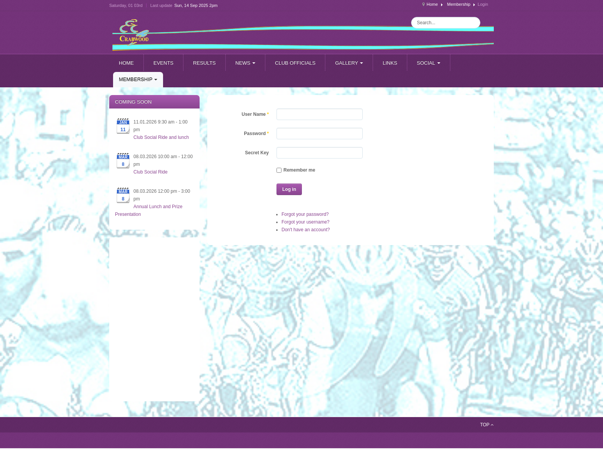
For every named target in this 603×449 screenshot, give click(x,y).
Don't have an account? (306, 229)
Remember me (296, 170)
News (245, 63)
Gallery (349, 63)
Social (428, 63)
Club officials (295, 63)
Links (390, 63)
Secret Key (257, 152)
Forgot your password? (305, 214)
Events (163, 63)
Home (432, 4)
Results (204, 63)
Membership (459, 4)
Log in (289, 189)
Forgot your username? (306, 222)
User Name (255, 114)
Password (256, 133)
